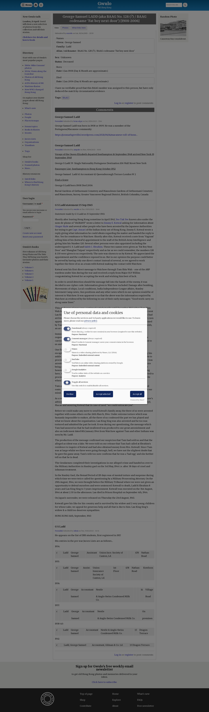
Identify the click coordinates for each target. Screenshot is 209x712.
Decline (69, 394)
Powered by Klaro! (137, 400)
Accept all (137, 394)
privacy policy (90, 321)
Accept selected (103, 394)
